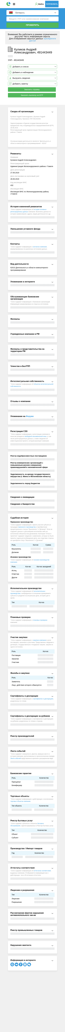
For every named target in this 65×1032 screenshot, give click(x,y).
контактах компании (40, 247)
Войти (41, 4)
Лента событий (15, 758)
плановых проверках (40, 620)
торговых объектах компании (20, 801)
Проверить (32, 25)
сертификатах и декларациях (43, 699)
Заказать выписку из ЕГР (32, 95)
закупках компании (39, 640)
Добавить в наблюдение (23, 72)
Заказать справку (32, 89)
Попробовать (52, 4)
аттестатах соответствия (42, 871)
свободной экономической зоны (36, 436)
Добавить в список (21, 67)
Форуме (30, 416)
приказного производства (27, 527)
